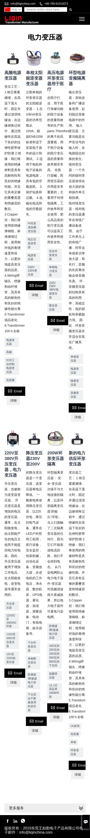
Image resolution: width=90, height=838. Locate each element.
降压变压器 (53, 307)
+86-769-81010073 (56, 3)
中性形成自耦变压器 (32, 227)
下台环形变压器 (32, 646)
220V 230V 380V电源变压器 (53, 290)
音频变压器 (75, 394)
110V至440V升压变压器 (11, 640)
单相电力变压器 (53, 271)
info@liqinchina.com (23, 3)
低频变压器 (53, 675)
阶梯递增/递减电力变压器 (32, 680)
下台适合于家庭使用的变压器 (32, 702)
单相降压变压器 (32, 662)
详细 (13, 400)
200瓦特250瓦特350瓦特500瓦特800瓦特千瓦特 (54, 655)
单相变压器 (75, 358)
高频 (9, 352)
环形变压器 (75, 752)
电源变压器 (10, 342)
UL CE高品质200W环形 (54, 691)
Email (15, 390)
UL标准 (75, 726)
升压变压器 (10, 605)
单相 (73, 742)
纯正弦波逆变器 (32, 243)
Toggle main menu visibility (82, 17)
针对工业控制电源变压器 (10, 366)
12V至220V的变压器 (11, 658)
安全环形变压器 (53, 255)
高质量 (10, 380)
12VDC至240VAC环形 (11, 621)
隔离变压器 (75, 382)
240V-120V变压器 (32, 271)
